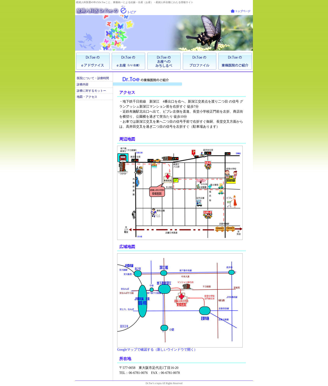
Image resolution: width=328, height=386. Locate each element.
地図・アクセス (87, 96)
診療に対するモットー (91, 90)
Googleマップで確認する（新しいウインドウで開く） (157, 349)
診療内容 (82, 84)
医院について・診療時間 (93, 78)
